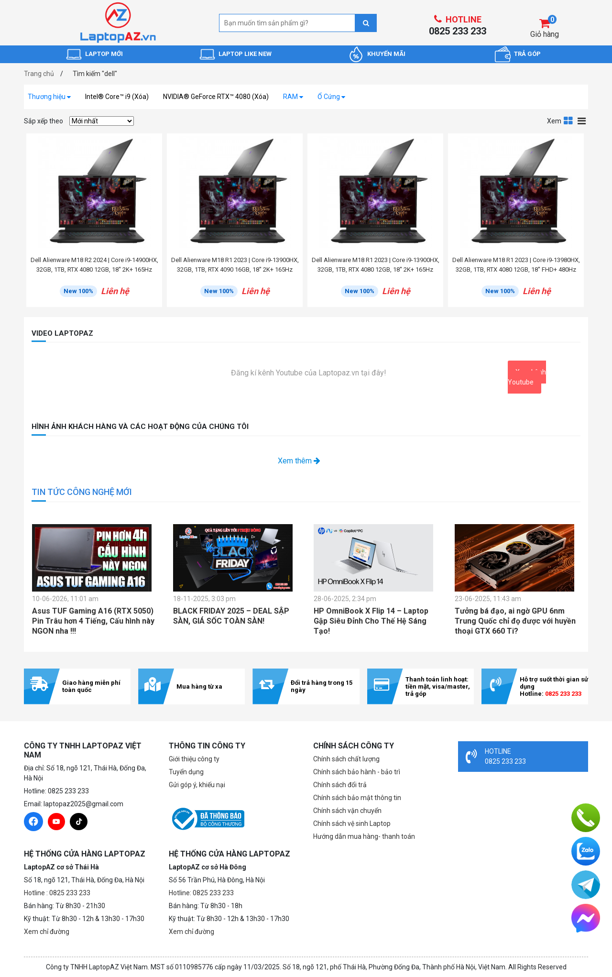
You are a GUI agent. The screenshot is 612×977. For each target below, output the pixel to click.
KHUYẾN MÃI (386, 53)
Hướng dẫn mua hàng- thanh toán (364, 836)
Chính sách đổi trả (340, 785)
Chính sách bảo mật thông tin (357, 797)
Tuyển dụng (186, 772)
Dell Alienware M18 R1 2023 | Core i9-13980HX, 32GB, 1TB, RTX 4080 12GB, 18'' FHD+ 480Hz (516, 264)
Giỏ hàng (544, 34)
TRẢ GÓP (527, 53)
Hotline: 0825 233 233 (201, 893)
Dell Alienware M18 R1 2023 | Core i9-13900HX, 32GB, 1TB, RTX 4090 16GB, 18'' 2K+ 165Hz (235, 264)
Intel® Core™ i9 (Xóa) (117, 96)
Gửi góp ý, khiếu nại (197, 785)
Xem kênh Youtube (527, 377)
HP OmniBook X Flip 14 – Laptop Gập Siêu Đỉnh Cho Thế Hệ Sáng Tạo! (371, 621)
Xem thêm (299, 460)
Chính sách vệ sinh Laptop (352, 823)
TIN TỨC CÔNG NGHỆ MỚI (82, 492)
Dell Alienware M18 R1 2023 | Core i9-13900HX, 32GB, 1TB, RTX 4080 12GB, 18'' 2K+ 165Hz (375, 264)
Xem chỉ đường (46, 931)
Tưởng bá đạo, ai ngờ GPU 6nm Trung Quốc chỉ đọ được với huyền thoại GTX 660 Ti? (515, 621)
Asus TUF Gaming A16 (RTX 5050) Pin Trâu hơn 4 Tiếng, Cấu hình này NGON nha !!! (93, 621)
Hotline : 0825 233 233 (57, 893)
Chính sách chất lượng (346, 759)
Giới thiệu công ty (194, 759)
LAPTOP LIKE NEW (245, 53)
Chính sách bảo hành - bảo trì (356, 772)
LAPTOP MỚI (104, 53)
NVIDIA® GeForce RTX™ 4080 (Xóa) (216, 96)
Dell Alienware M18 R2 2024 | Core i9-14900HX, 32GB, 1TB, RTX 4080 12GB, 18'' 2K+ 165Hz (94, 264)
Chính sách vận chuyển (347, 810)
